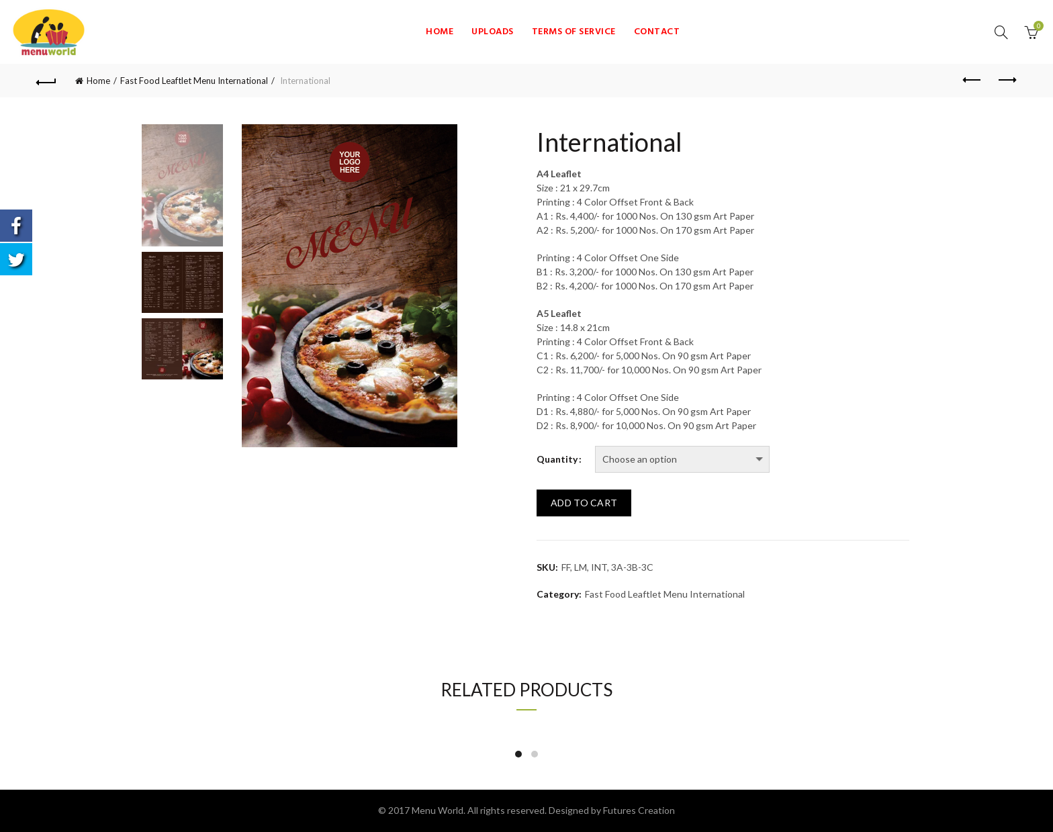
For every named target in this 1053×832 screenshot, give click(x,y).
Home (439, 32)
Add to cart (584, 502)
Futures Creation (639, 810)
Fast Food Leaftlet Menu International (194, 80)
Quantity (557, 459)
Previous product (972, 80)
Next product (1006, 80)
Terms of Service (574, 32)
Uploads (492, 32)
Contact (657, 32)
